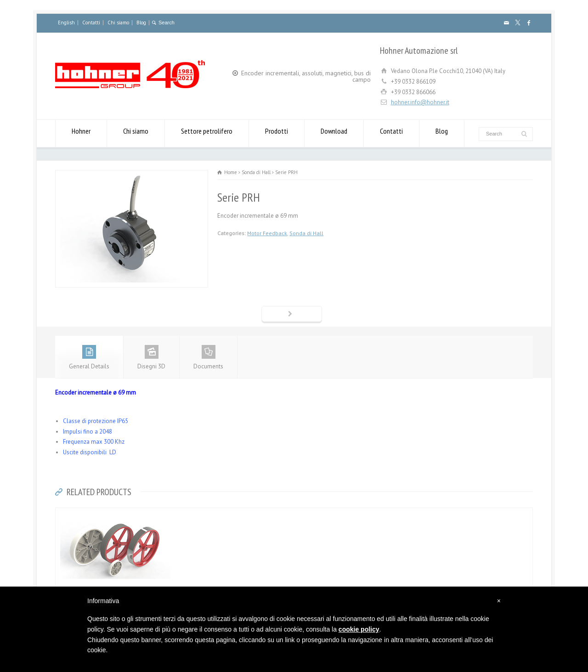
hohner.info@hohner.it (420, 102)
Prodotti (276, 133)
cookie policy (359, 629)
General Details (89, 357)
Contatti (91, 22)
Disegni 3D (151, 357)
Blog (141, 22)
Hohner (81, 133)
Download (334, 133)
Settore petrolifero (206, 133)
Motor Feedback (267, 233)
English (66, 22)
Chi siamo (118, 22)
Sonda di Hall (306, 233)
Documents (208, 357)
